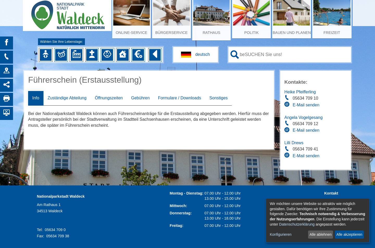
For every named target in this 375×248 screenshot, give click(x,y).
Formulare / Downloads (179, 98)
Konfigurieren (280, 234)
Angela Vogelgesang (303, 117)
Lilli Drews (293, 143)
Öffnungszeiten (109, 98)
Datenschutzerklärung (297, 224)
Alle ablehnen (321, 234)
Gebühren (140, 98)
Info (35, 98)
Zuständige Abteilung (67, 98)
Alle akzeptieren (349, 234)
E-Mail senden (306, 105)
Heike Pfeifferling (300, 92)
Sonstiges (218, 98)
